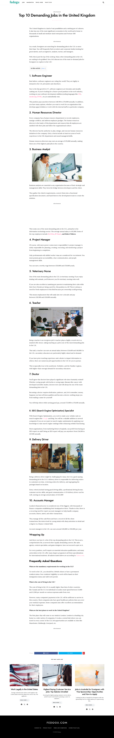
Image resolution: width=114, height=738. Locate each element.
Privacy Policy (47, 728)
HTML (39, 97)
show (43, 68)
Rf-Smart (58, 234)
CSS (79, 94)
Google (45, 418)
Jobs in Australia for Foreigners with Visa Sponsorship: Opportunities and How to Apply (89, 692)
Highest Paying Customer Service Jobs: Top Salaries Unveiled (57, 690)
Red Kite (51, 234)
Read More (23, 700)
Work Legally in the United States (24, 689)
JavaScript (32, 97)
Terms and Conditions (60, 728)
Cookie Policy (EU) (74, 728)
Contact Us (37, 728)
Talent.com (80, 555)
